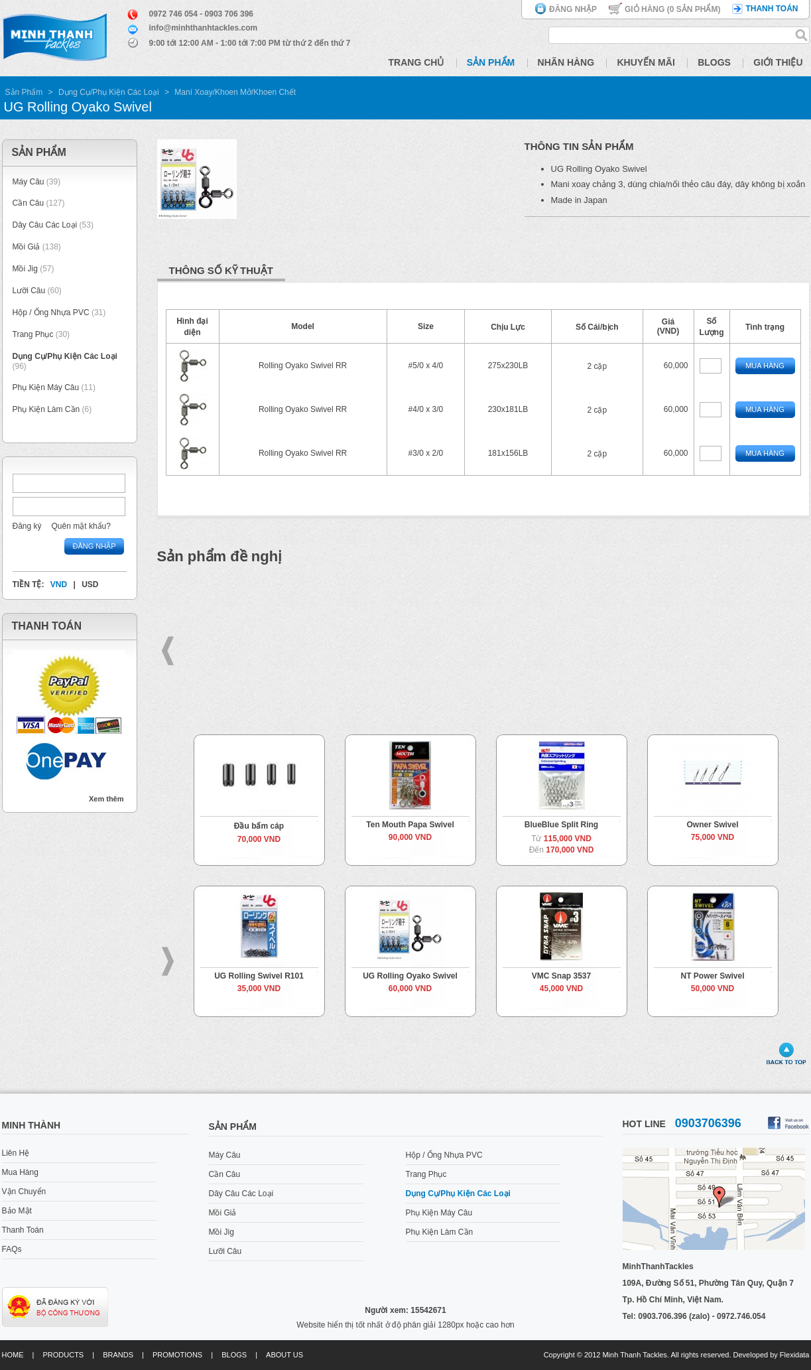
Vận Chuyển (24, 1191)
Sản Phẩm (491, 62)
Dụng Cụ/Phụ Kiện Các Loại (108, 92)
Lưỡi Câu (29, 290)
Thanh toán (771, 8)
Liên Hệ (16, 1153)
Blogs (714, 62)
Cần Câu (28, 203)
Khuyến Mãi (645, 62)
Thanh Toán (23, 1230)
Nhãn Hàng (566, 62)
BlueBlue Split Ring (561, 824)
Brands (118, 1355)
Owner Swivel (712, 824)
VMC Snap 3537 (561, 976)
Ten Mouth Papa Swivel (410, 824)
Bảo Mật (17, 1210)
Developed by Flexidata (771, 1355)
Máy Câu (28, 181)
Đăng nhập (573, 9)
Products (63, 1355)
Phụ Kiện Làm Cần (46, 409)
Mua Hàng (764, 366)
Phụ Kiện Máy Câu (46, 387)
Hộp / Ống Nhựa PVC (51, 312)
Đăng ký (27, 526)
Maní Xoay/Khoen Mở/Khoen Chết (235, 92)
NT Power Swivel (712, 976)
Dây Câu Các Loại (45, 225)
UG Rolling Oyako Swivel (410, 976)
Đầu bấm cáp (259, 826)
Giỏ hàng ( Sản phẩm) (672, 9)
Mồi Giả (26, 246)
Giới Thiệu (777, 62)
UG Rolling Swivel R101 (259, 976)
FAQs (12, 1249)
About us (284, 1355)
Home (13, 1355)
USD (90, 584)
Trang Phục (34, 334)
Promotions (177, 1355)
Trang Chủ (416, 62)
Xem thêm (106, 799)
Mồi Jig (25, 268)
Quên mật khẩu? (81, 526)
